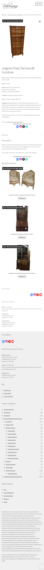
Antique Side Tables (13, 458)
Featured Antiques (9, 493)
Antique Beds (11, 431)
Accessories (9, 422)
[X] (23, 159)
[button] (40, 21)
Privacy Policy (7, 393)
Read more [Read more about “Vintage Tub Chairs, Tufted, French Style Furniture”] (22, 198)
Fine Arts (8, 461)
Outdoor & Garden (10, 464)
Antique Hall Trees (9, 409)
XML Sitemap (7, 390)
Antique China (9, 425)
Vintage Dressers (12, 473)
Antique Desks (11, 446)
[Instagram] (20, 159)
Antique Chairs (12, 440)
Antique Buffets (12, 434)
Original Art (7, 415)
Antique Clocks (12, 443)
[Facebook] (17, 159)
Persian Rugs (9, 467)
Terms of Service (8, 396)
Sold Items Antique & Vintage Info (15, 14)
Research (6, 499)
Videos (5, 502)
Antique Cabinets (12, 437)
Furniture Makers (8, 496)
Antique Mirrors (12, 455)
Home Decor (7, 412)
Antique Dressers (12, 452)
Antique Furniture (10, 428)
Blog (5, 490)
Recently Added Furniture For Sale (13, 418)
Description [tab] (5, 135)
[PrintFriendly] (26, 159)
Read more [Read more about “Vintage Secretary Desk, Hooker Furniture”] (22, 237)
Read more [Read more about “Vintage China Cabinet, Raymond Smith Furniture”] (22, 276)
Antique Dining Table (13, 449)
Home (5, 14)
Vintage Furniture (10, 470)
